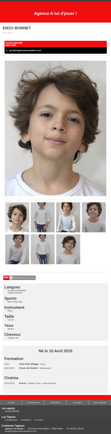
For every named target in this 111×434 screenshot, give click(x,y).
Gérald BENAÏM (12, 411)
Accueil (11, 402)
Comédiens (55, 402)
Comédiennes (33, 402)
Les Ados (8, 33)
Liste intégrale (99, 402)
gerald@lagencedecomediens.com (25, 50)
